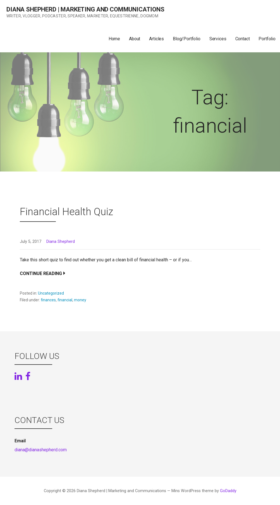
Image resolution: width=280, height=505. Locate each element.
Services (217, 38)
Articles (156, 38)
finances (48, 300)
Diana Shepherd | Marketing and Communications (85, 9)
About (134, 38)
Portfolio (267, 38)
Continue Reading (41, 273)
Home (114, 38)
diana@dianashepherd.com (41, 449)
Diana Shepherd (60, 241)
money (80, 300)
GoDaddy (228, 490)
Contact (242, 38)
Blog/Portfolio (186, 38)
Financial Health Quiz (66, 212)
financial (65, 300)
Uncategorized (51, 293)
